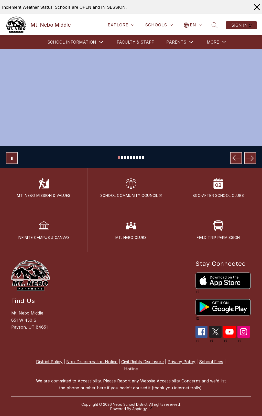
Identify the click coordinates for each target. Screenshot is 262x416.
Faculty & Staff (135, 42)
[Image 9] (143, 157)
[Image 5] (131, 157)
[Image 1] (119, 157)
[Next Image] (250, 158)
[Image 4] (128, 157)
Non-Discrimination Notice (91, 361)
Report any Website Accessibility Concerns (158, 380)
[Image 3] (125, 157)
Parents (176, 42)
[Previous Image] (236, 158)
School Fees (211, 361)
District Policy (49, 361)
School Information (71, 42)
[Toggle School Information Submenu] (101, 42)
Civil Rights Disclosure (142, 361)
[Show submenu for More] (213, 42)
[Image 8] (140, 157)
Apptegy (140, 409)
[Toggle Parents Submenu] (191, 42)
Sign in (239, 25)
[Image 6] (134, 157)
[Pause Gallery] (12, 158)
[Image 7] (137, 157)
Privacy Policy (181, 361)
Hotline (131, 368)
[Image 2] (122, 157)
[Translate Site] (192, 25)
